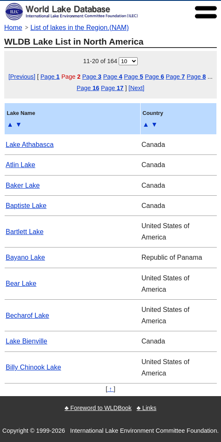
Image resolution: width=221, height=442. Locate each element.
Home (13, 27)
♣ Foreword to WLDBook (97, 408)
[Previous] (21, 76)
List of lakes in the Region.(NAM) (79, 27)
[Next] (136, 88)
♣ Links (146, 408)
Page (50, 76)
